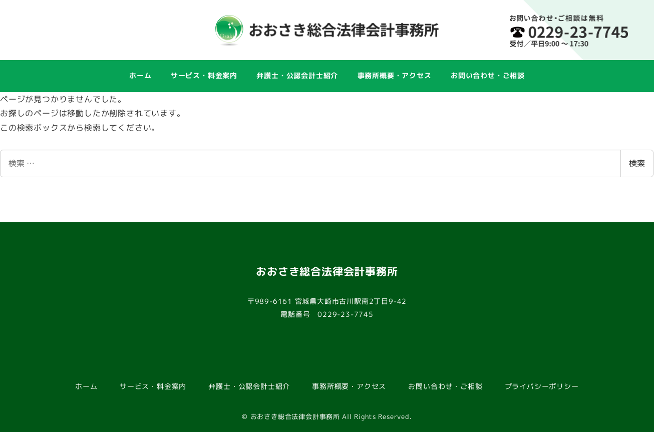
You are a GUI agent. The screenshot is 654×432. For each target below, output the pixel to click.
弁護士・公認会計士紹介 (249, 386)
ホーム (86, 386)
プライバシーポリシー (542, 386)
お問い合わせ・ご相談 (445, 386)
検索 (637, 163)
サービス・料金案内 (153, 386)
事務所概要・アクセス (349, 386)
